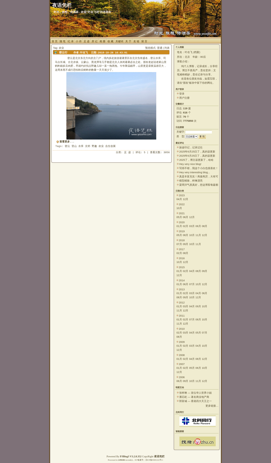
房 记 (94, 41)
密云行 (63, 52)
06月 (185, 217)
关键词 (119, 41)
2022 (182, 204)
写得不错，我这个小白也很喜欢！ (198, 168)
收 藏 (110, 41)
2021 (182, 213)
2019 (182, 231)
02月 (185, 226)
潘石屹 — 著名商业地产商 (194, 396)
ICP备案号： (140, 460)
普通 (159, 47)
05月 (179, 217)
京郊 (87, 146)
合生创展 (110, 146)
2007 (182, 364)
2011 (182, 315)
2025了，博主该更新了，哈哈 (196, 159)
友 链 (136, 41)
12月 (185, 199)
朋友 (185, 82)
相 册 (102, 41)
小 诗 (79, 41)
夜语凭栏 (159, 456)
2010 (182, 328)
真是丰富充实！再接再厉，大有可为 (198, 176)
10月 (179, 208)
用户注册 (184, 97)
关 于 (128, 41)
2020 (182, 222)
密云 (67, 146)
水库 (80, 146)
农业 (101, 146)
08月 (204, 226)
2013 (182, 289)
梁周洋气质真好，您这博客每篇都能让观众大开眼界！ (198, 185)
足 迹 (87, 41)
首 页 (55, 41)
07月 (179, 244)
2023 (182, 195)
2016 (182, 258)
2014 (182, 280)
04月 (179, 199)
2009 (182, 341)
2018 (182, 240)
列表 (167, 47)
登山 (74, 146)
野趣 (94, 146)
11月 (198, 235)
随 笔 (63, 41)
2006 (182, 377)
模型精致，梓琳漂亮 (191, 180)
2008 (182, 355)
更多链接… (211, 405)
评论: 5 (140, 152)
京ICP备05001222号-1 (154, 460)
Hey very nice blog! (190, 164)
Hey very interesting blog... (194, 172)
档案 (196, 52)
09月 (185, 244)
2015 (182, 267)
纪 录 (70, 41)
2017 (182, 249)
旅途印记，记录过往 (191, 147)
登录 (181, 93)
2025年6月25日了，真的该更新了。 (197, 156)
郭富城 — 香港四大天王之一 (195, 401)
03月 (192, 226)
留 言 (144, 41)
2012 (182, 302)
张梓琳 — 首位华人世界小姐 (195, 392)
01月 (179, 226)
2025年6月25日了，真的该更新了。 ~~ (197, 151)
